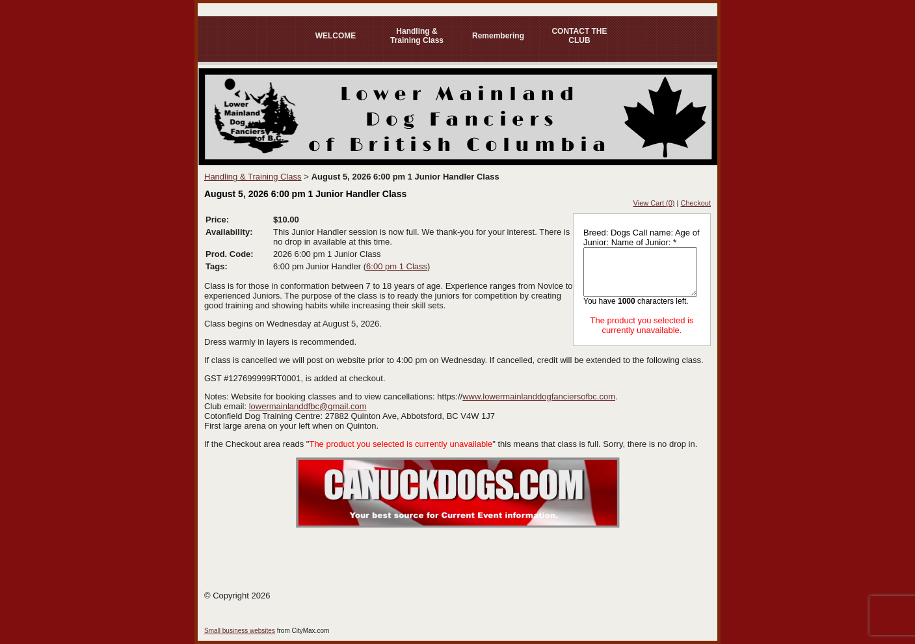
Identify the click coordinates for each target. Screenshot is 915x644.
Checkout (696, 203)
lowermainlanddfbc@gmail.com (308, 406)
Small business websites (239, 630)
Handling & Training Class (417, 36)
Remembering (498, 35)
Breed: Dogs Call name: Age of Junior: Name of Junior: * (641, 237)
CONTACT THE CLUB (579, 36)
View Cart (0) (654, 203)
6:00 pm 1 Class (396, 266)
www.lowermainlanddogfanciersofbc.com (538, 396)
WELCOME (335, 35)
